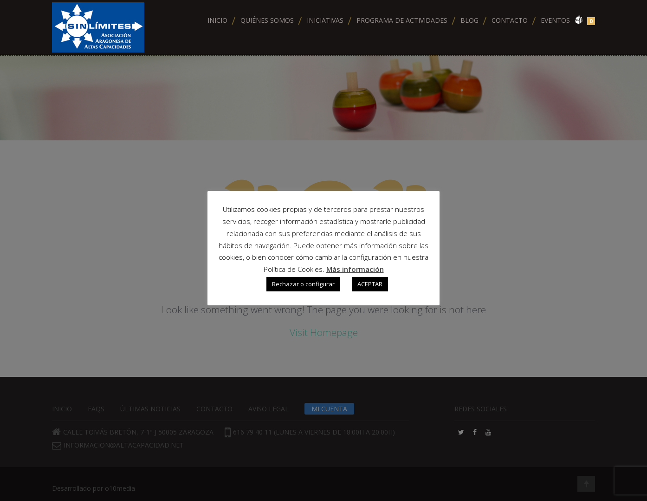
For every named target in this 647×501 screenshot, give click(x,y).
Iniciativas (325, 20)
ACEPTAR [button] (369, 284)
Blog (469, 20)
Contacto (510, 20)
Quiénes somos (267, 20)
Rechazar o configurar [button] (303, 284)
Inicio (217, 20)
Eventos (555, 20)
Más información (355, 269)
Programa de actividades (401, 20)
